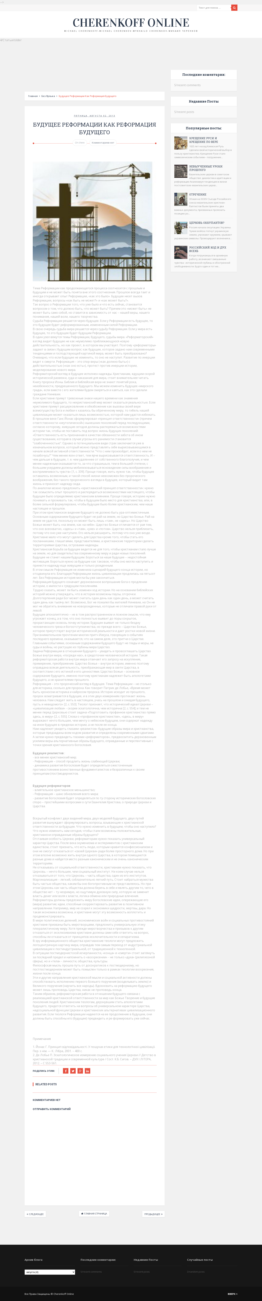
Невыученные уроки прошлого (206, 168)
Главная (33, 96)
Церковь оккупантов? (206, 222)
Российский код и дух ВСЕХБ (207, 249)
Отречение (197, 194)
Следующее (36, 1214)
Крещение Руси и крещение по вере (203, 139)
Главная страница (95, 1213)
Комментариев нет (103, 142)
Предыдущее (152, 1214)
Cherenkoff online (131, 23)
